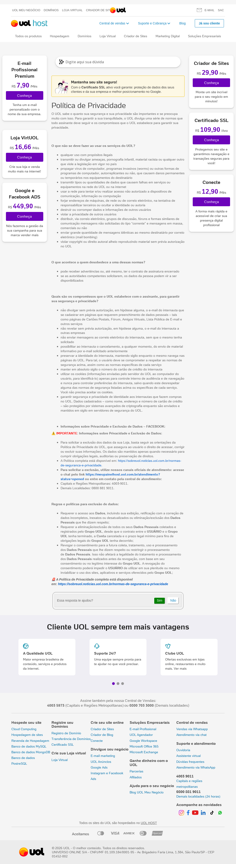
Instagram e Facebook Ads (107, 776)
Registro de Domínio (66, 733)
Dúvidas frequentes (190, 762)
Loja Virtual (72, 10)
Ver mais (180, 668)
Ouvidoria (183, 750)
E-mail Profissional (143, 729)
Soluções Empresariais (204, 36)
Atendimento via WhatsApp (195, 767)
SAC (221, 10)
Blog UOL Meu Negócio (147, 792)
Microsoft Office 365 (144, 746)
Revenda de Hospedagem (30, 741)
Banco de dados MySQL (28, 746)
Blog (182, 23)
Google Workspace (143, 741)
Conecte (97, 741)
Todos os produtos (28, 36)
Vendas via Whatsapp (192, 729)
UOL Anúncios (101, 762)
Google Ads (99, 767)
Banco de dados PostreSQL (23, 761)
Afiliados (136, 777)
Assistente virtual (188, 756)
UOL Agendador (141, 735)
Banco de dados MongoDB (30, 752)
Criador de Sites (100, 10)
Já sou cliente (209, 23)
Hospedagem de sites (27, 735)
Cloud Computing (23, 729)
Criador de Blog (102, 735)
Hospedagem (59, 36)
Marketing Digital (168, 36)
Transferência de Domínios (71, 739)
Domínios (51, 10)
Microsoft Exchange (144, 752)
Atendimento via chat (191, 735)
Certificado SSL (62, 744)
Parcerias (136, 771)
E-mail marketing (103, 756)
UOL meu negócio (26, 10)
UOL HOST (149, 823)
